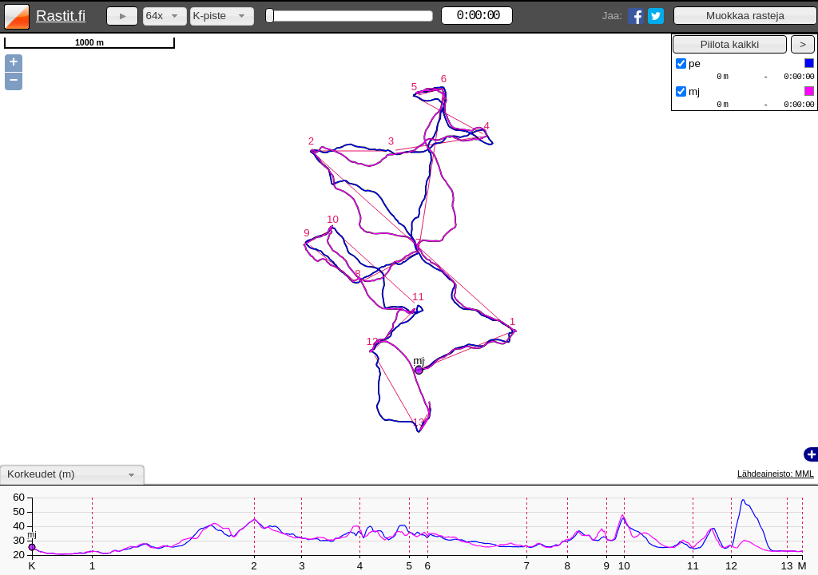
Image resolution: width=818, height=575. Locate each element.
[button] (745, 15)
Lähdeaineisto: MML (775, 473)
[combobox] (165, 16)
